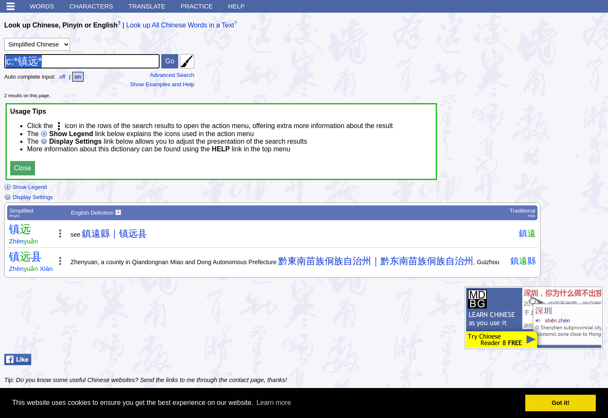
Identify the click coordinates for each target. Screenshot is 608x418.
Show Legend (25, 187)
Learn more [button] (273, 402)
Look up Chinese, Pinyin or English (60, 25)
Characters (91, 6)
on (78, 77)
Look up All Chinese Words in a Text (180, 25)
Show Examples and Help (162, 84)
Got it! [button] (561, 402)
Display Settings (28, 197)
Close (22, 168)
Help (236, 6)
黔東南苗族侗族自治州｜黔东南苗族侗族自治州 (375, 261)
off (62, 77)
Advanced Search (172, 75)
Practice (197, 6)
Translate (146, 6)
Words (42, 6)
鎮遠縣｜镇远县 (114, 233)
